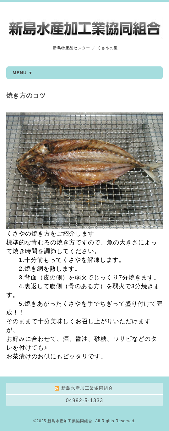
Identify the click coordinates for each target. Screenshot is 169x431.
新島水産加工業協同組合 (69, 421)
